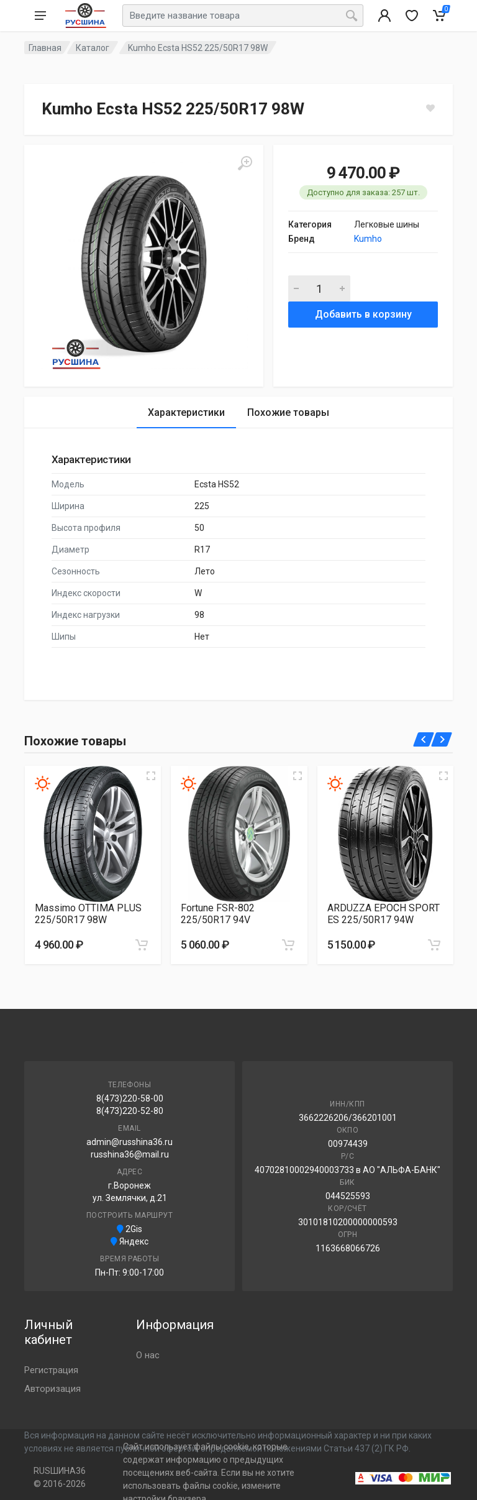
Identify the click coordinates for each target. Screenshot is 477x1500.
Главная (45, 48)
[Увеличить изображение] (151, 776)
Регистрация (51, 1370)
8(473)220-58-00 (129, 1098)
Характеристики (186, 412)
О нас (148, 1355)
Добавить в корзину (363, 314)
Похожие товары (288, 412)
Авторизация (52, 1388)
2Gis (129, 1229)
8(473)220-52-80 (129, 1111)
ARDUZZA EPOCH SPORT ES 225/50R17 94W (383, 914)
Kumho (368, 239)
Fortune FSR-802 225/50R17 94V (218, 914)
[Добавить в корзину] (141, 945)
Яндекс (129, 1241)
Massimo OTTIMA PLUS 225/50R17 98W (88, 914)
